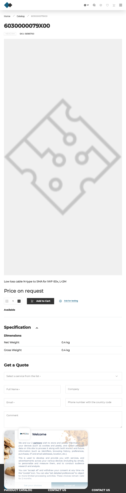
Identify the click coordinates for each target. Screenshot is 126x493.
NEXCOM (10, 33)
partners (37, 443)
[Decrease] (6, 301)
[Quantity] (13, 301)
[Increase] (19, 301)
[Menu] (120, 5)
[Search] (94, 5)
